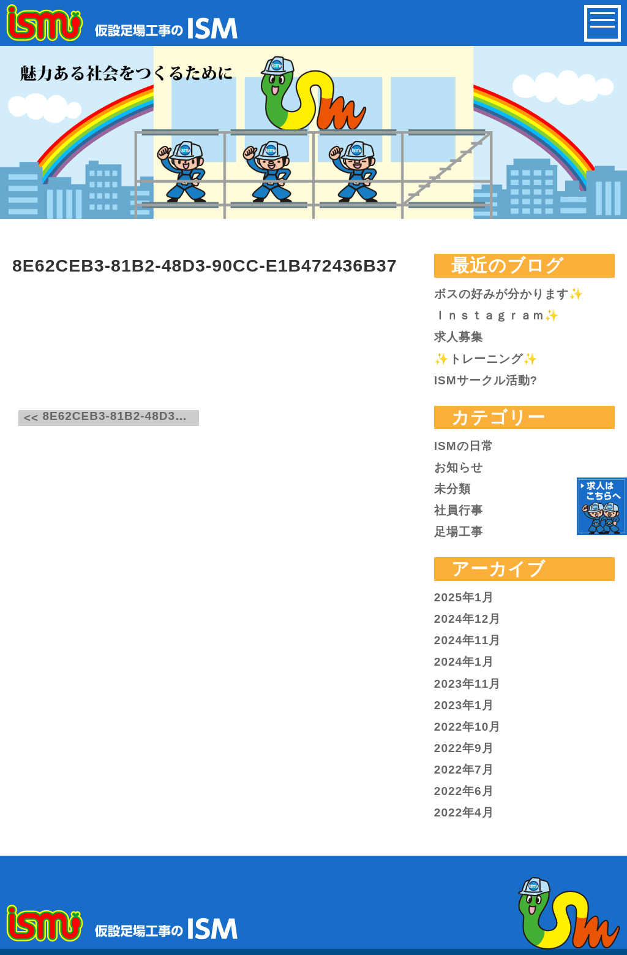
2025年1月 (464, 597)
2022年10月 (467, 726)
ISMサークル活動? (486, 380)
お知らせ (458, 467)
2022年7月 (464, 769)
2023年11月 (467, 683)
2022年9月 (464, 748)
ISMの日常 (464, 445)
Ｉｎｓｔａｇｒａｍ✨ (497, 315)
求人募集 (458, 336)
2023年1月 (464, 705)
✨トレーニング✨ (486, 358)
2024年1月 (464, 661)
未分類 (452, 488)
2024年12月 (467, 618)
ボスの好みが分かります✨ (509, 293)
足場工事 (458, 531)
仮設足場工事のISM (123, 22)
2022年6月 (464, 791)
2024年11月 (467, 640)
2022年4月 (464, 812)
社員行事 (458, 510)
